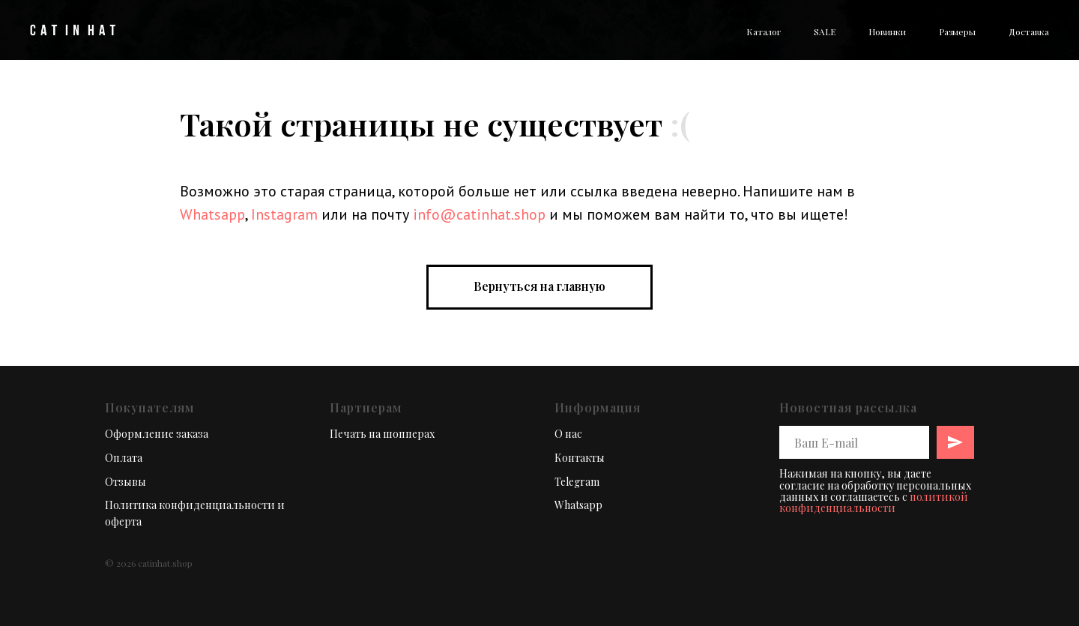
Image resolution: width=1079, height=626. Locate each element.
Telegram (576, 482)
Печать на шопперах (382, 434)
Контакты (579, 458)
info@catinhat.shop (479, 214)
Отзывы (125, 482)
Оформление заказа (156, 434)
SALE (824, 31)
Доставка (1029, 31)
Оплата (123, 458)
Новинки (887, 31)
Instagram (284, 214)
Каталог (763, 31)
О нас (568, 434)
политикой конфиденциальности (873, 502)
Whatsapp (212, 214)
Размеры (957, 31)
